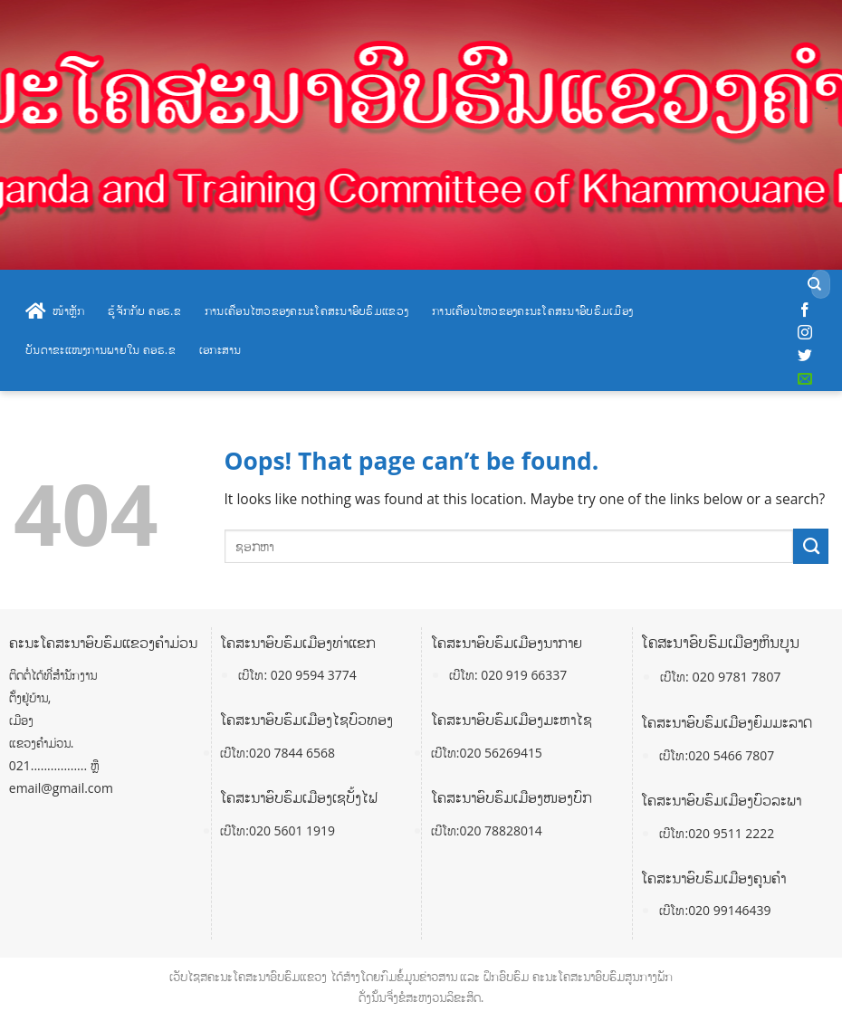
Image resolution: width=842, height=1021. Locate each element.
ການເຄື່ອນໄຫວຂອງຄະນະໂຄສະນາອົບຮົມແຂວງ (306, 310)
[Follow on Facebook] (805, 310)
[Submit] (814, 285)
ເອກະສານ (220, 349)
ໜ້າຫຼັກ (54, 311)
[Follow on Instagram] (805, 333)
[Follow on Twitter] (805, 356)
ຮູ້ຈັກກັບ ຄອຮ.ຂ (144, 310)
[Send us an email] (805, 379)
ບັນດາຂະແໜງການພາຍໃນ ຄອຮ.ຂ (100, 349)
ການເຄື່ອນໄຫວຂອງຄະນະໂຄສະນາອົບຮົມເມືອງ (532, 310)
